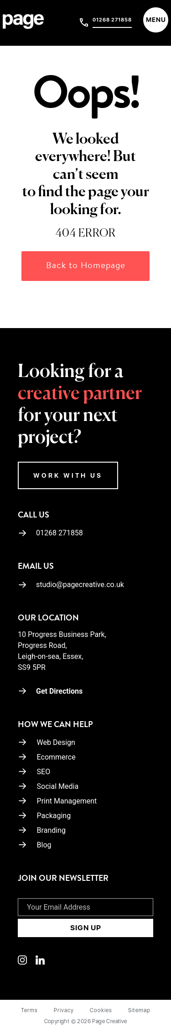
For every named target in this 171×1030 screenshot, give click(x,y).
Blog (44, 845)
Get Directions (50, 691)
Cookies (101, 1010)
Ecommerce (56, 757)
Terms (29, 1010)
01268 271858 (112, 20)
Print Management (67, 801)
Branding (51, 830)
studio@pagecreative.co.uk (71, 584)
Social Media (58, 786)
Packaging (54, 815)
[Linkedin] (27, 959)
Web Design (56, 742)
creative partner (80, 394)
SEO (44, 771)
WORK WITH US (68, 475)
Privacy (64, 1010)
